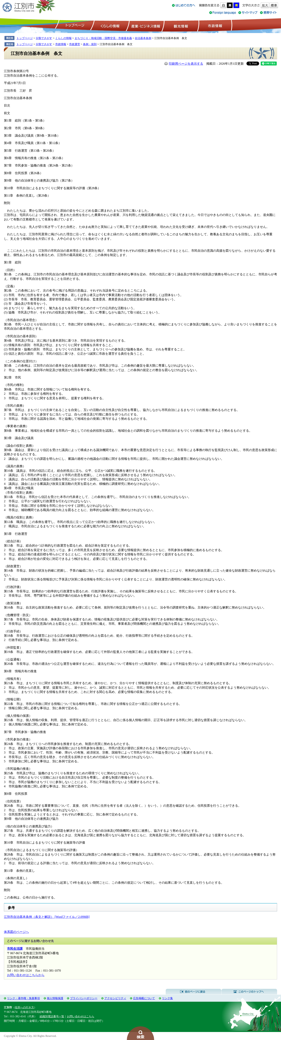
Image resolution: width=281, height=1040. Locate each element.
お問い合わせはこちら (80, 1016)
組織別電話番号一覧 (52, 1016)
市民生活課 (15, 948)
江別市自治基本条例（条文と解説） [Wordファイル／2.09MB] (47, 916)
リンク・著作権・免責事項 (23, 998)
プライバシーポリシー (83, 998)
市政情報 (214, 25)
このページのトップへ (249, 992)
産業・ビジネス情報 (145, 25)
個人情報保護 (55, 998)
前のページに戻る (193, 992)
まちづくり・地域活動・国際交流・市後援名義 (103, 38)
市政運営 (74, 44)
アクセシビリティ (115, 998)
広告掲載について (144, 998)
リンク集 (167, 998)
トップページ (74, 25)
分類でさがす (44, 38)
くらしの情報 (109, 25)
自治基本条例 (143, 38)
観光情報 (180, 25)
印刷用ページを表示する (186, 63)
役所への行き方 (24, 1007)
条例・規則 (90, 44)
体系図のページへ (16, 931)
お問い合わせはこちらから (25, 975)
